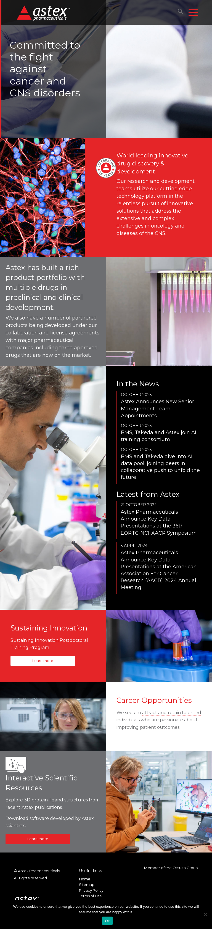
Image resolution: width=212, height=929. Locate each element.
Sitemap (86, 884)
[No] (205, 914)
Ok (107, 921)
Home (84, 879)
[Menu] (190, 12)
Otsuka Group (185, 867)
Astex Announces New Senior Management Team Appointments (157, 408)
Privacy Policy (91, 890)
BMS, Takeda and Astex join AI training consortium (158, 435)
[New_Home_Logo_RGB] (44, 12)
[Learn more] (42, 661)
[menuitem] (177, 12)
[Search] (177, 12)
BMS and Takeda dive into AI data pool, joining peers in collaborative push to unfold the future (160, 467)
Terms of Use (90, 896)
